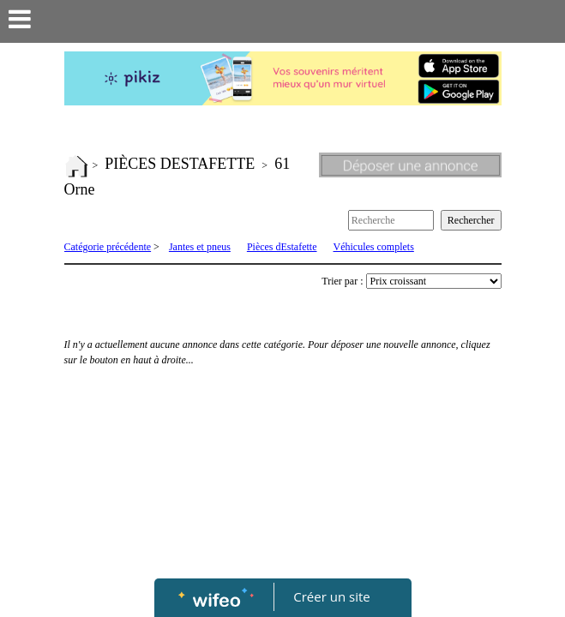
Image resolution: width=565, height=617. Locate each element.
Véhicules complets (374, 247)
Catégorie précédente (108, 247)
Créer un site (331, 596)
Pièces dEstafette (282, 247)
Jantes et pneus (200, 247)
